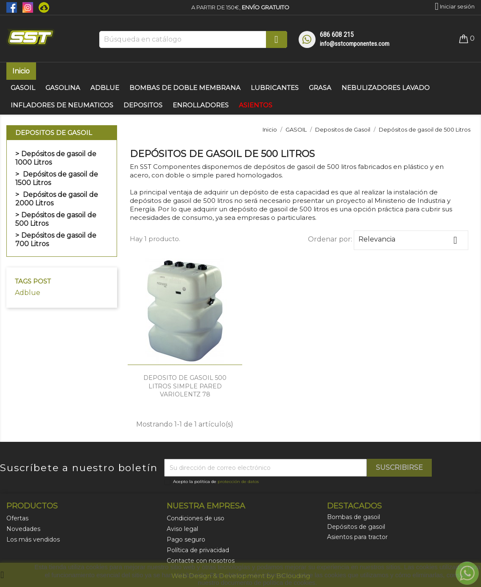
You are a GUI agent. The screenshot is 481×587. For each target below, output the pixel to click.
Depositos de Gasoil (53, 133)
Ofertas (17, 518)
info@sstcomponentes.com (354, 44)
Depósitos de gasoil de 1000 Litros (55, 158)
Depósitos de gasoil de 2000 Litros (56, 199)
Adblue (27, 293)
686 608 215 (337, 35)
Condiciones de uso (195, 518)
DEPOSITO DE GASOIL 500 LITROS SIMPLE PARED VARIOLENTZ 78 (185, 386)
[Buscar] (193, 39)
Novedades (23, 529)
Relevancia (411, 240)
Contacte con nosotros (201, 561)
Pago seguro (186, 539)
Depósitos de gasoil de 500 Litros (55, 219)
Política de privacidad (198, 550)
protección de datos (238, 481)
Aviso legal (182, 529)
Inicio (21, 71)
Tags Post (33, 281)
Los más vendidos (33, 539)
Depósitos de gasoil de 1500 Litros (56, 178)
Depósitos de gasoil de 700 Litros (55, 239)
